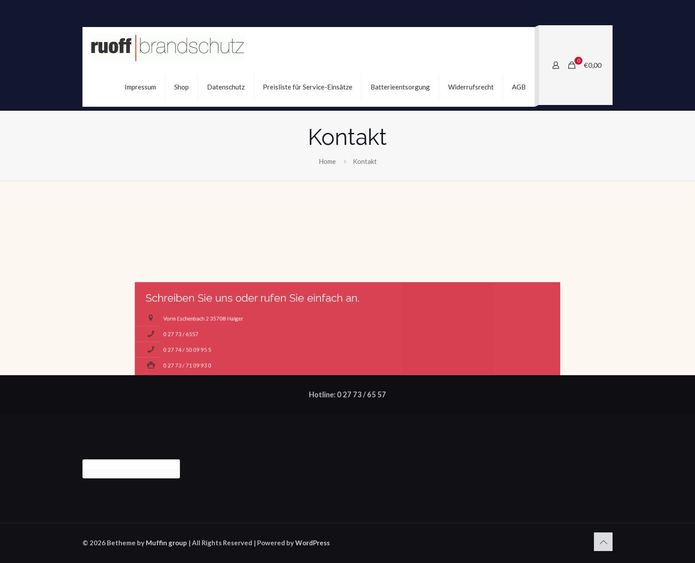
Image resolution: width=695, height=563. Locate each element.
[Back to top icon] (603, 541)
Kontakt (365, 161)
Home (327, 161)
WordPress (312, 543)
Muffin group (166, 543)
